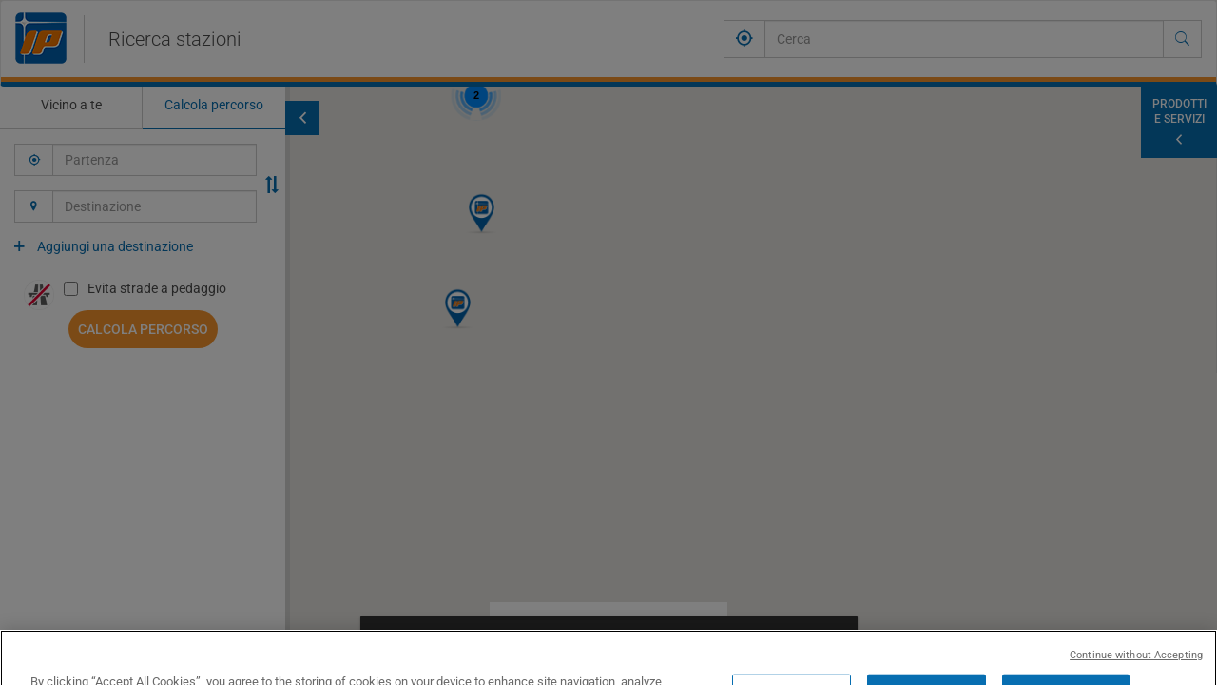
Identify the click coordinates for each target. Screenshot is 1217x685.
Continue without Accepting (1136, 676)
